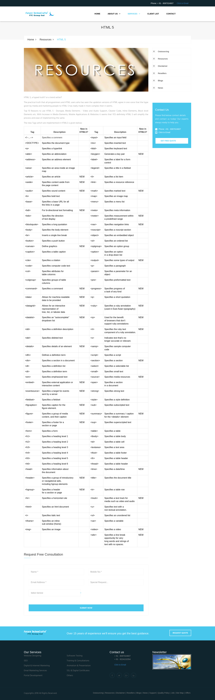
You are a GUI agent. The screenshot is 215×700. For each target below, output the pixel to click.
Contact (171, 14)
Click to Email (182, 3)
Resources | (110, 693)
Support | (153, 693)
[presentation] (109, 595)
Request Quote (180, 632)
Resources (45, 39)
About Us (113, 14)
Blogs (160, 80)
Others (70, 675)
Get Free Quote (168, 140)
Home (97, 14)
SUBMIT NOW (86, 607)
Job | (173, 693)
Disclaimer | (121, 693)
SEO (26, 660)
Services (132, 14)
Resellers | (131, 693)
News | (146, 693)
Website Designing (32, 655)
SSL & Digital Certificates (78, 670)
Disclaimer (163, 66)
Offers (187, 693)
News (160, 88)
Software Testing (75, 655)
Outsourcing (163, 51)
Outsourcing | (98, 693)
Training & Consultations (78, 660)
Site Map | (180, 693)
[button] (56, 593)
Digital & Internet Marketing (37, 665)
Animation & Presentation (79, 665)
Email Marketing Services (35, 670)
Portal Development (33, 675)
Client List (153, 14)
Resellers (162, 73)
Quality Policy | (164, 693)
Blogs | (139, 693)
